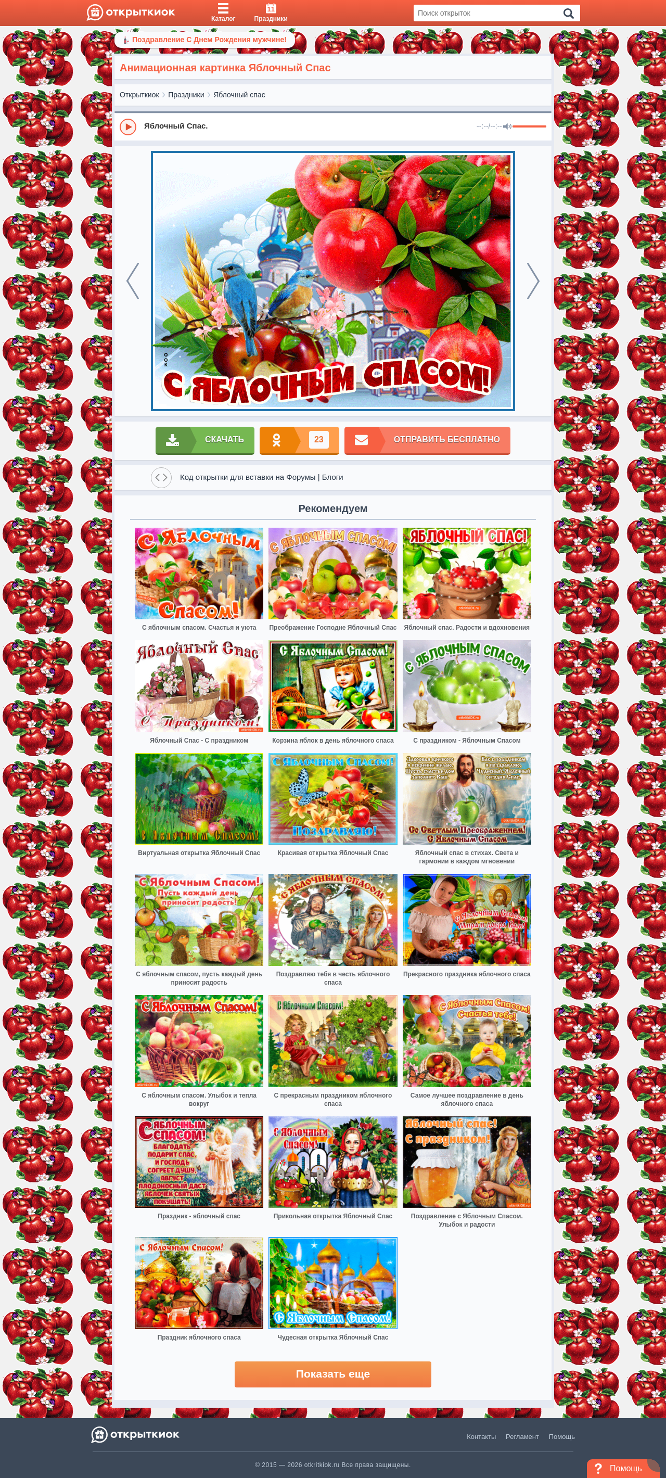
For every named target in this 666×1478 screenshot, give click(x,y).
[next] (533, 281)
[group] (333, 126)
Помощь (562, 1437)
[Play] (128, 127)
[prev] (132, 281)
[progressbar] (529, 127)
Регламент (522, 1437)
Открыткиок (139, 95)
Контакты (481, 1437)
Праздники (186, 95)
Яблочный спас (239, 95)
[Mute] (507, 127)
